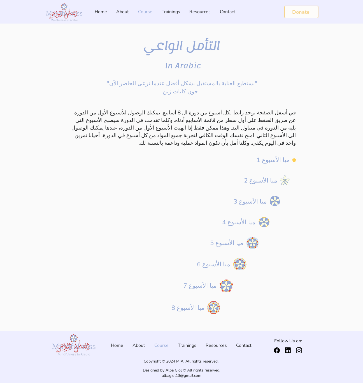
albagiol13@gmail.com (181, 375)
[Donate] (301, 12)
